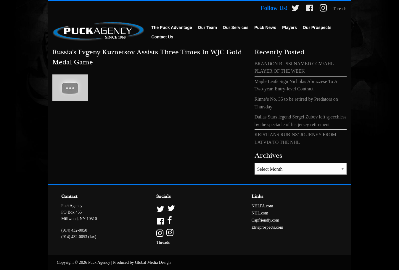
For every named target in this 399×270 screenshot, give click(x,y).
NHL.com (260, 213)
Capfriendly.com (265, 220)
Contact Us (162, 37)
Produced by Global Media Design (141, 262)
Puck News (265, 27)
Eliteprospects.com (267, 227)
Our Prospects (317, 27)
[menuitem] (171, 27)
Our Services (235, 27)
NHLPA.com (262, 206)
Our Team (207, 27)
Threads (339, 8)
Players (289, 27)
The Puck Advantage (171, 27)
